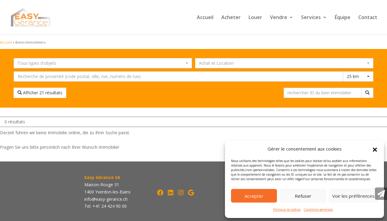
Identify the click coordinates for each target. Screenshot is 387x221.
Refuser (303, 196)
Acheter (231, 18)
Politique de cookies (287, 209)
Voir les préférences (353, 196)
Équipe (342, 18)
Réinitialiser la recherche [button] (99, 93)
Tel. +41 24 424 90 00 (105, 206)
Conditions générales (318, 209)
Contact (367, 18)
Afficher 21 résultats (40, 93)
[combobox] (103, 63)
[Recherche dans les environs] (178, 76)
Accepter (254, 196)
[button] (375, 149)
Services (311, 18)
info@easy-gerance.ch (106, 199)
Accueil (205, 18)
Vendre (278, 18)
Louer (255, 18)
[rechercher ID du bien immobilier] (323, 93)
